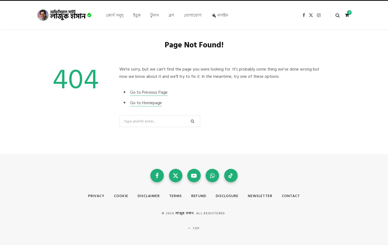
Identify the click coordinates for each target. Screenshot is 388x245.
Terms (175, 196)
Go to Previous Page (149, 92)
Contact (291, 196)
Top (194, 228)
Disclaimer (149, 196)
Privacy (96, 196)
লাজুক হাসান (184, 213)
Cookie (121, 196)
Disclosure (227, 196)
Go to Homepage (146, 102)
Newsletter (260, 196)
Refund (198, 196)
